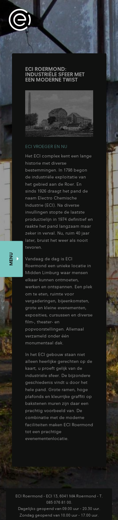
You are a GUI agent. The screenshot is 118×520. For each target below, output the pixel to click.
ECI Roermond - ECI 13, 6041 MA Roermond (55, 495)
